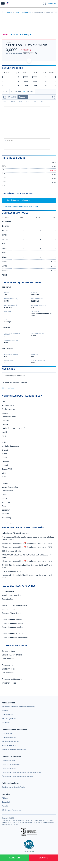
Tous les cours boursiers (11, 595)
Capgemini (6, 510)
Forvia (4, 458)
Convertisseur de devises (12, 619)
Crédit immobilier (8, 669)
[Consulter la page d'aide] (45, 3)
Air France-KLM (8, 405)
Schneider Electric (9, 417)
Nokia (4, 442)
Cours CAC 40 (7, 599)
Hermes (5, 483)
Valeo (4, 473)
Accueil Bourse (8, 591)
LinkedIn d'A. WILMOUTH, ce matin (16, 533)
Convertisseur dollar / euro (12, 623)
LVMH (4, 432)
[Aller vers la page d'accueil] (7, 3)
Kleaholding (6, 518)
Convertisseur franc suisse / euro (15, 637)
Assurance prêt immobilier (12, 679)
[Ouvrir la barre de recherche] (43, 3)
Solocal (5, 465)
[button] (3, 3)
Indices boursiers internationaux (14, 605)
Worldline (5, 514)
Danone (5, 424)
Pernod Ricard (7, 491)
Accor (4, 506)
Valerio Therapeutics (10, 487)
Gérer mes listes (8, 388)
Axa (3, 401)
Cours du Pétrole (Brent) (11, 613)
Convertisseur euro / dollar (12, 627)
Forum (14, 34)
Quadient (5, 461)
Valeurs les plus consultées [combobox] (14, 376)
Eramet (5, 450)
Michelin (5, 413)
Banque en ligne (8, 651)
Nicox (4, 436)
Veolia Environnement (10, 446)
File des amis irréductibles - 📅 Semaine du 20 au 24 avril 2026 (27, 543)
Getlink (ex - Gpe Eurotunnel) (13, 428)
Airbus (4, 498)
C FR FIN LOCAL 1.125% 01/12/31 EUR (26, 45)
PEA (3, 687)
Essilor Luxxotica (8, 409)
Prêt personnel (7, 673)
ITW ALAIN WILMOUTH (11, 571)
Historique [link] (25, 34)
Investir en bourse (9, 683)
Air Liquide (6, 502)
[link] (18, 707)
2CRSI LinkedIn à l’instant (12, 551)
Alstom (4, 454)
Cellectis (5, 421)
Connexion (52, 4)
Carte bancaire (8, 659)
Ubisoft (4, 495)
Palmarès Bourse (8, 609)
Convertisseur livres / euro (12, 634)
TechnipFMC (7, 469)
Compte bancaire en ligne (12, 655)
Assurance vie (7, 665)
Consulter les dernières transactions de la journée (20, 207)
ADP (4, 477)
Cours (5, 34)
